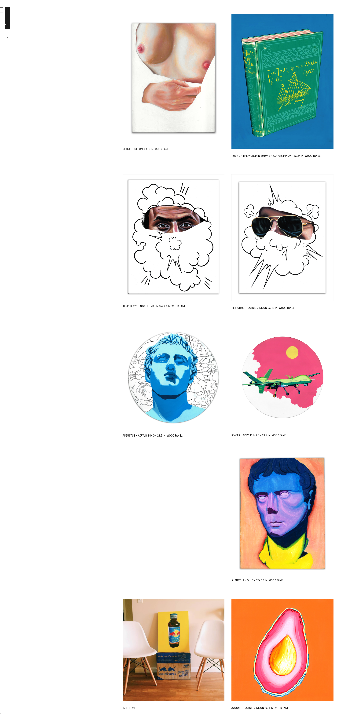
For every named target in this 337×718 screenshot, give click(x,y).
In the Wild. (175, 580)
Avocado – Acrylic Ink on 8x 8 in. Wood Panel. (284, 580)
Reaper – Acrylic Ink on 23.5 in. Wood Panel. (282, 357)
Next (262, 709)
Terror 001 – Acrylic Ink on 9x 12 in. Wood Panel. (286, 253)
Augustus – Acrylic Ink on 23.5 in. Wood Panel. (198, 358)
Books (23, 77)
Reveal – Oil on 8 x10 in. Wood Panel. (192, 120)
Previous (177, 709)
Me (20, 87)
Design (24, 67)
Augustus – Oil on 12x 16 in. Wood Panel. (281, 476)
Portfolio (27, 57)
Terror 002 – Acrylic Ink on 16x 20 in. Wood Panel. (200, 251)
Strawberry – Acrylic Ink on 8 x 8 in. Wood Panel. (200, 685)
